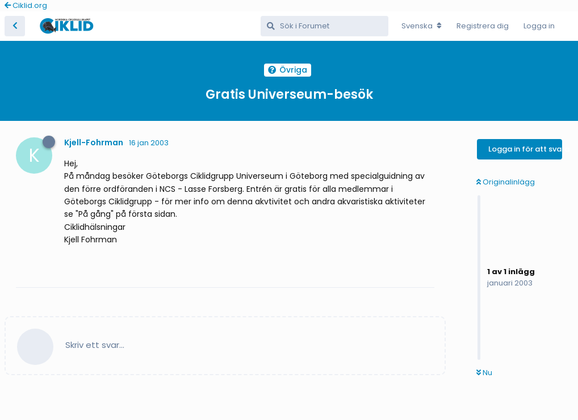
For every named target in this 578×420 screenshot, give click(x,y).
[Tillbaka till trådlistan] (15, 26)
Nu (484, 372)
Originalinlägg (505, 182)
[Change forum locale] (421, 26)
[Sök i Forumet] (324, 26)
